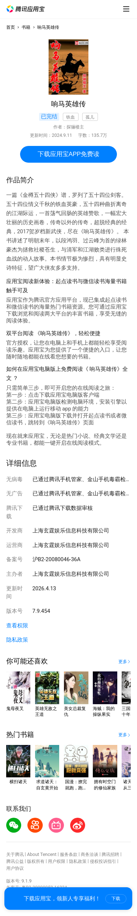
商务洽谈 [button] (89, 854)
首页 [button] (10, 27)
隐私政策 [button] (17, 640)
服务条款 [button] (68, 854)
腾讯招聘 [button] (110, 854)
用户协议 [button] (15, 868)
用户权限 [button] (56, 861)
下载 (115, 898)
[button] (25, 9)
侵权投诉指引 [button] (103, 861)
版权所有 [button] (36, 861)
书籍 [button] (26, 27)
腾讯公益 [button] (15, 861)
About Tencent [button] (42, 854)
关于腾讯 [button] (15, 854)
